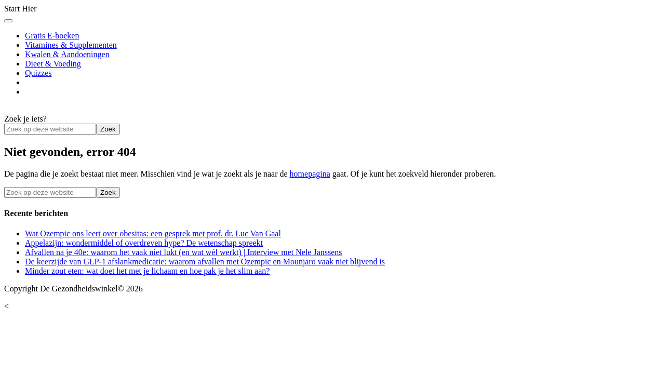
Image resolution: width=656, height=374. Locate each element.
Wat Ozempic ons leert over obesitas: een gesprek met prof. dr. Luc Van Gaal (153, 233)
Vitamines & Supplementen (71, 45)
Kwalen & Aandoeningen (67, 54)
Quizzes (38, 73)
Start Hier (20, 8)
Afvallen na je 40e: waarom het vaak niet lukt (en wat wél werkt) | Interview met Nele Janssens (183, 252)
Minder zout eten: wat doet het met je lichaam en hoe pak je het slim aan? (147, 270)
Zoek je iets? (25, 118)
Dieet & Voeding (53, 63)
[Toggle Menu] (8, 20)
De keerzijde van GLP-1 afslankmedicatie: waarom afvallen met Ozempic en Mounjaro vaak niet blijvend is (205, 261)
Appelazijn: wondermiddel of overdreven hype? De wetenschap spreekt (144, 242)
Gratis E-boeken (52, 35)
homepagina (310, 173)
